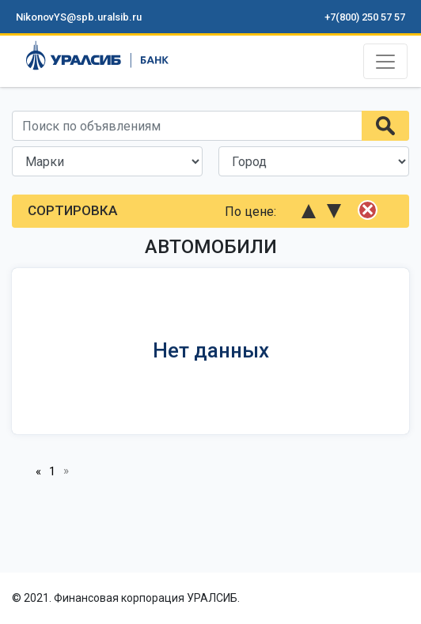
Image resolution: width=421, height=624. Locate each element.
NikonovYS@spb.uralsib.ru (79, 17)
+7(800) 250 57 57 (364, 17)
